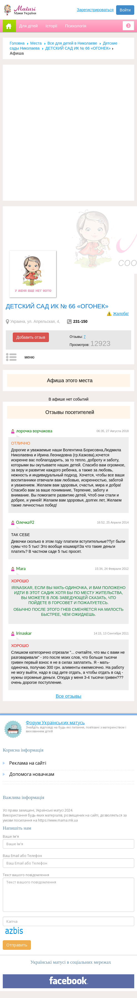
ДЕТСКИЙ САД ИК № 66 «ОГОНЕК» (78, 48)
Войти (125, 10)
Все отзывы (68, 696)
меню (29, 357)
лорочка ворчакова (34, 430)
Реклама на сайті (27, 763)
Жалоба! (121, 313)
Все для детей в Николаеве (72, 43)
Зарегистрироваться (95, 10)
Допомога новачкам (31, 774)
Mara (21, 568)
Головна (17, 43)
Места (36, 43)
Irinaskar (24, 633)
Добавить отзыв (30, 337)
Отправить (16, 945)
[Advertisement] (66, 132)
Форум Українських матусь (55, 723)
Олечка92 (25, 522)
